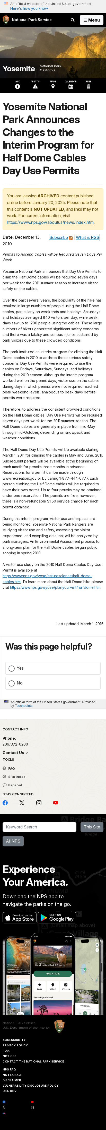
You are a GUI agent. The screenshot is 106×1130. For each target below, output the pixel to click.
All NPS (13, 841)
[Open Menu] (91, 20)
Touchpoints (23, 706)
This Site (92, 826)
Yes (20, 668)
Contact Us (14, 752)
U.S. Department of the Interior (26, 1027)
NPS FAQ (9, 1069)
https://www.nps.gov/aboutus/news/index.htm (50, 222)
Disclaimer (12, 1080)
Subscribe (58, 237)
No (20, 682)
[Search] (39, 827)
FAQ (9, 768)
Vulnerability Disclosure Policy (31, 1085)
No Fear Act (13, 1075)
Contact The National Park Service (33, 1061)
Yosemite (19, 68)
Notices (9, 1056)
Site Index (14, 777)
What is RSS (87, 237)
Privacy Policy (15, 1045)
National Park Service (19, 1023)
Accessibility (14, 1040)
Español (12, 785)
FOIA (6, 1050)
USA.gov (9, 1091)
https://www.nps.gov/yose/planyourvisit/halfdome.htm (55, 587)
